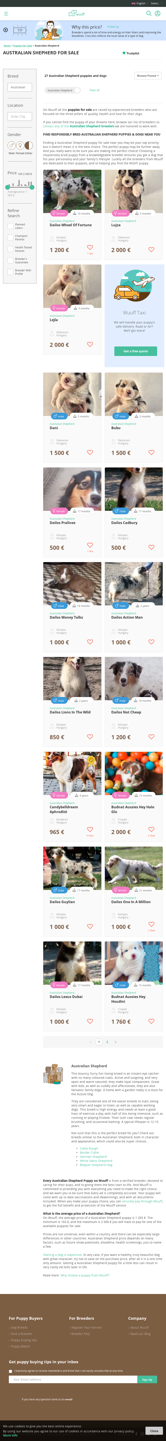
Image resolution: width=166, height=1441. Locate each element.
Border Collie (89, 1152)
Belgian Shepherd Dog (96, 1165)
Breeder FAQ (80, 1334)
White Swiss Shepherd (96, 1161)
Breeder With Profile (23, 271)
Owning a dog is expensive (62, 1255)
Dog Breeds (19, 1327)
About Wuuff (139, 1327)
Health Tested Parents (23, 249)
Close (154, 1431)
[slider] (7, 187)
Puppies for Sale (22, 45)
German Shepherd (94, 1157)
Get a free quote (136, 351)
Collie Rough (89, 1148)
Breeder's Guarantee (21, 260)
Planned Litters (20, 226)
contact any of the (78, 126)
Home (7, 45)
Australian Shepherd (60, 90)
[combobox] (20, 87)
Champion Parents (21, 237)
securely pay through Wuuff (142, 1201)
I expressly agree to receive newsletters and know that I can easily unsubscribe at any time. (68, 1370)
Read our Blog (140, 1334)
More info (10, 1435)
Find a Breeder (21, 1334)
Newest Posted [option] (146, 76)
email (68, 1399)
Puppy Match (20, 1346)
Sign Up (147, 1379)
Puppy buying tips (24, 1340)
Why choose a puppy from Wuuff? (85, 1275)
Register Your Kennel (86, 1327)
